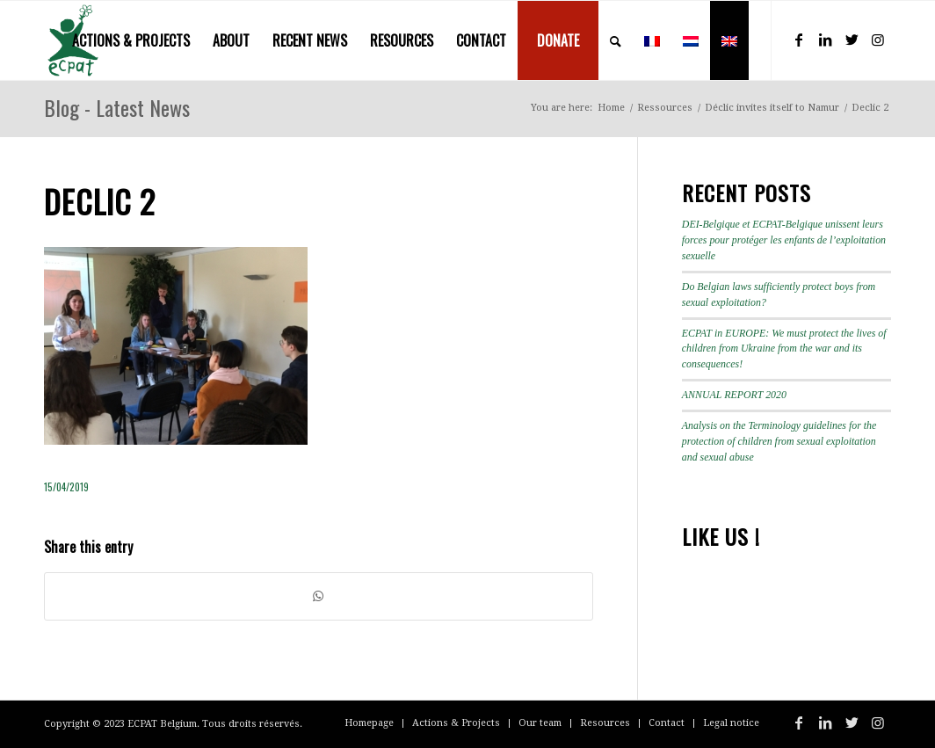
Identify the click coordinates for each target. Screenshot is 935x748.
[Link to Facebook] (799, 39)
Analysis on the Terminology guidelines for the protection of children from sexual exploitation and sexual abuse (779, 441)
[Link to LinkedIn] (825, 39)
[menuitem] (131, 40)
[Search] (615, 40)
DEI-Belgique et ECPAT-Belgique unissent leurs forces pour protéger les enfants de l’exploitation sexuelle (784, 240)
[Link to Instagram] (878, 39)
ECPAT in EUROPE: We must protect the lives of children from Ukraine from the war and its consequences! (784, 349)
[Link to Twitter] (851, 39)
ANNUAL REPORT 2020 (734, 395)
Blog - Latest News (117, 107)
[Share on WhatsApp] (318, 596)
